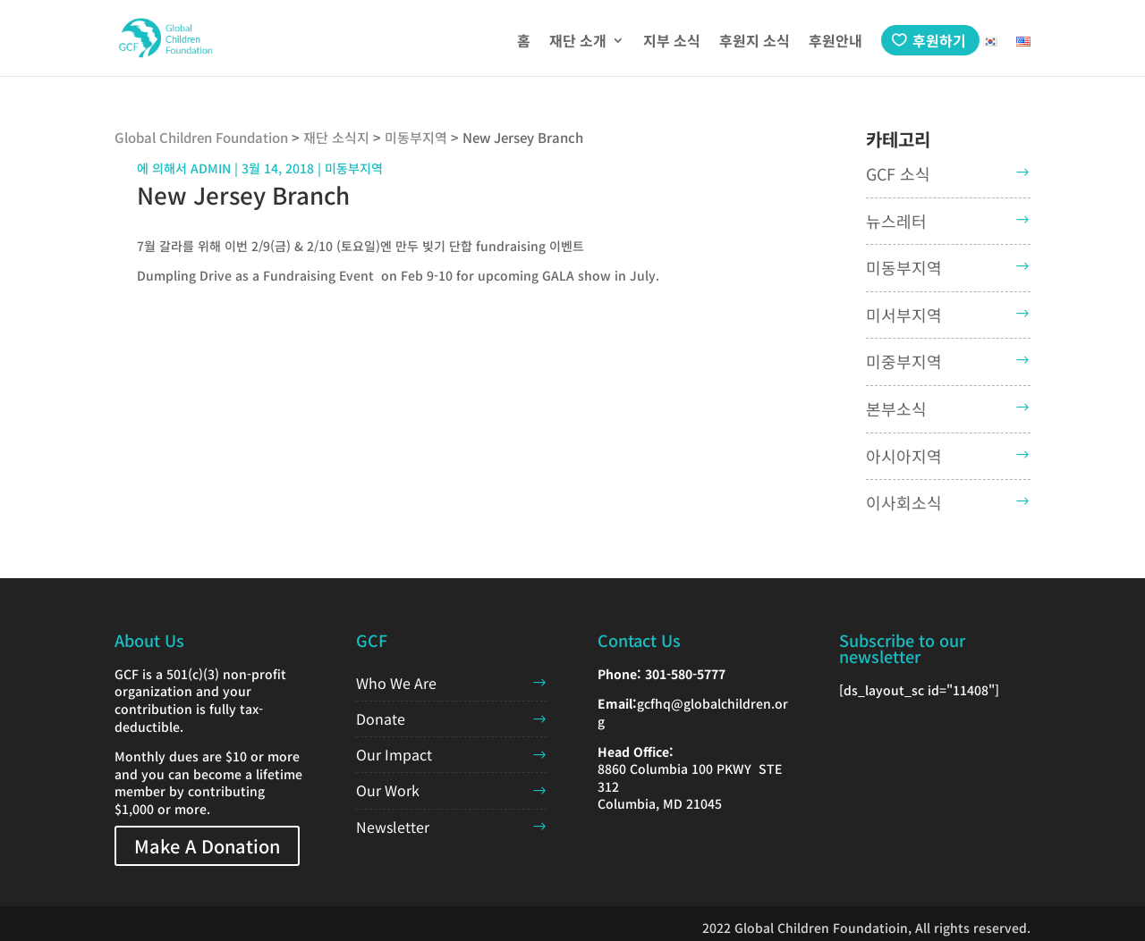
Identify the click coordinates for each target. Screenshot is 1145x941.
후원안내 (835, 42)
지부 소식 (671, 42)
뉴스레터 (896, 220)
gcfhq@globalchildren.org (693, 712)
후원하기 (939, 40)
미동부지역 (904, 267)
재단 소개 (577, 42)
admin (211, 168)
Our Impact (394, 754)
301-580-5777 (685, 674)
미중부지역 (904, 361)
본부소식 (896, 408)
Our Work (388, 790)
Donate (380, 718)
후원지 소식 (754, 42)
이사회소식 (904, 502)
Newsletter (392, 826)
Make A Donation (207, 846)
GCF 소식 (898, 173)
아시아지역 (904, 455)
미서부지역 (904, 314)
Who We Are (396, 682)
